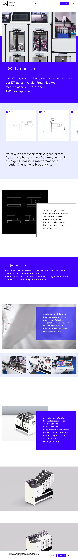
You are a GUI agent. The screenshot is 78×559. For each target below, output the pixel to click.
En (75, 3)
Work (36, 4)
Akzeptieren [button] (62, 555)
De (73, 3)
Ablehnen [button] (52, 555)
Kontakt (65, 4)
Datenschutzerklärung (13, 556)
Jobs (54, 4)
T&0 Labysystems (18, 91)
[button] (71, 146)
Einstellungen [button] (44, 555)
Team (45, 4)
